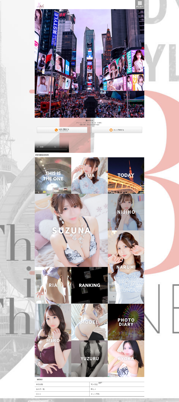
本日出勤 (39, 384)
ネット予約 (95, 394)
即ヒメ (93, 389)
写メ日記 (94, 384)
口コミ (38, 394)
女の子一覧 (40, 389)
